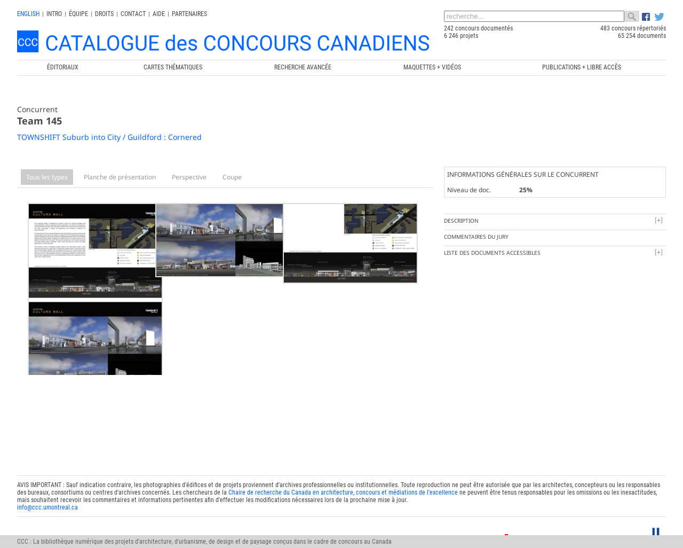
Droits (104, 14)
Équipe (78, 14)
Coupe (232, 177)
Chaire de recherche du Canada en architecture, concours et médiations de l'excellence (343, 477)
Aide (159, 14)
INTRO (54, 14)
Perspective (189, 177)
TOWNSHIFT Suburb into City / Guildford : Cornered (109, 137)
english (28, 14)
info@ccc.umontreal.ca (47, 492)
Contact (133, 14)
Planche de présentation (120, 177)
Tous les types (47, 177)
